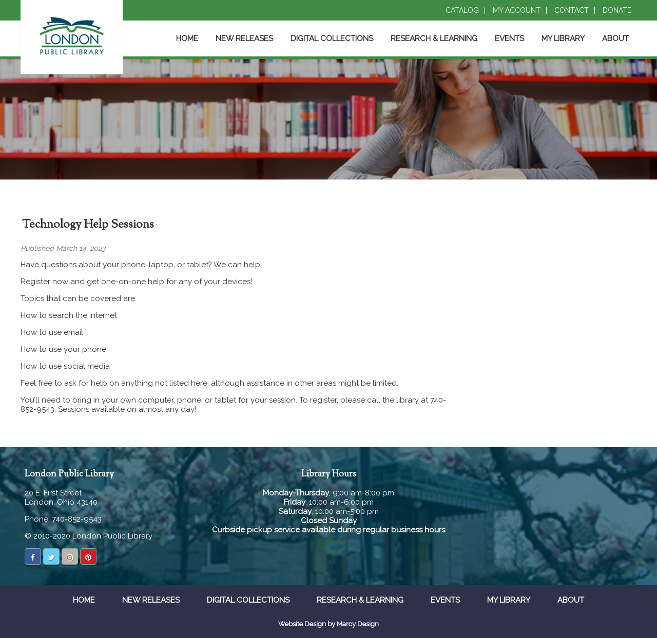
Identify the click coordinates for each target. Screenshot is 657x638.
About (615, 38)
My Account (516, 10)
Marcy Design (358, 624)
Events (509, 38)
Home (187, 38)
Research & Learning (434, 38)
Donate (617, 10)
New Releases (244, 38)
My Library (563, 38)
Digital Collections (332, 38)
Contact (571, 10)
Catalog (462, 10)
